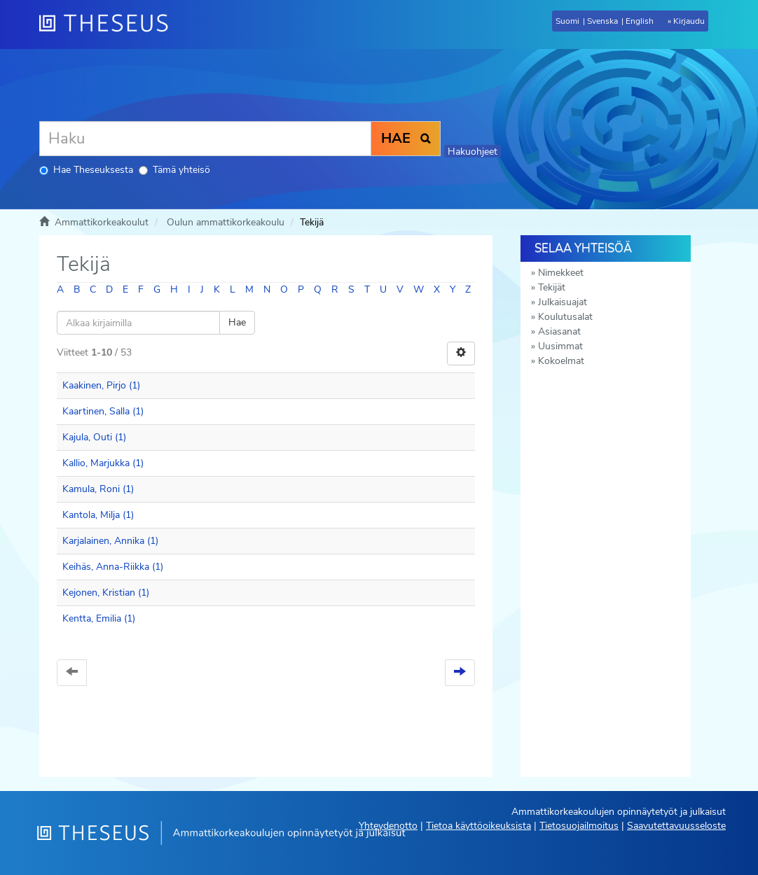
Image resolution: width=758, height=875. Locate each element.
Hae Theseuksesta (86, 169)
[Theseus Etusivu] (109, 24)
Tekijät (551, 287)
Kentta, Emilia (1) (98, 618)
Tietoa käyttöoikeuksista (478, 825)
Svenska (602, 21)
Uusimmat (560, 346)
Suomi (567, 21)
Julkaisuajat (562, 302)
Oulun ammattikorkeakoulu (225, 222)
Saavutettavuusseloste (676, 825)
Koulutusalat (565, 316)
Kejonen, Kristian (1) (105, 592)
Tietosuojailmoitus (579, 825)
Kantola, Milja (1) (98, 515)
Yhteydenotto (388, 825)
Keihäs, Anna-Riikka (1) (112, 566)
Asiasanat (559, 331)
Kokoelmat (561, 361)
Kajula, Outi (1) (94, 437)
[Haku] (205, 138)
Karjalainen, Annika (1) (110, 540)
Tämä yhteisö (174, 169)
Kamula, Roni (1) (98, 489)
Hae (237, 322)
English (640, 21)
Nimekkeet (561, 272)
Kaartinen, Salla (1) (103, 411)
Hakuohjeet (472, 151)
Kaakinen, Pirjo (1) (101, 385)
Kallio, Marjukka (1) (103, 463)
